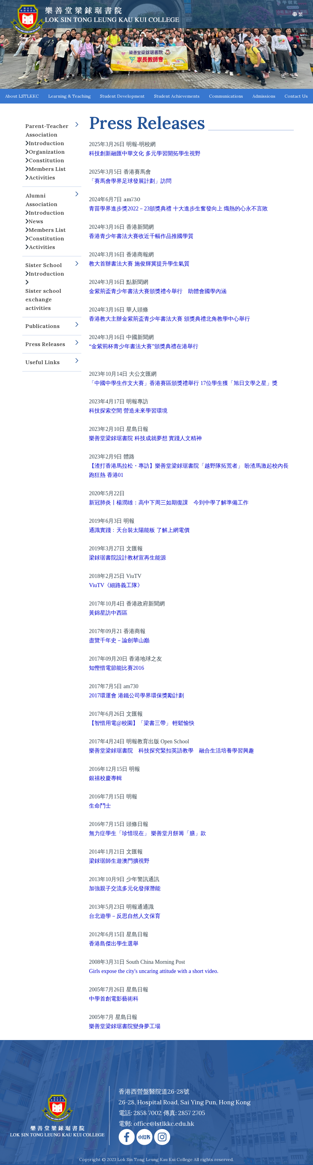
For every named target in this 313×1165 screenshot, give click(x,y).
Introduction (46, 143)
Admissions (263, 96)
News (36, 221)
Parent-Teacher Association (51, 130)
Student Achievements (177, 96)
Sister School (51, 265)
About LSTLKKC (22, 96)
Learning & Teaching (69, 96)
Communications (226, 96)
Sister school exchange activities (43, 299)
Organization (47, 151)
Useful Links (51, 362)
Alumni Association (51, 200)
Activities (42, 177)
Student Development (122, 96)
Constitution (46, 160)
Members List (47, 168)
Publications (51, 326)
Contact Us (296, 96)
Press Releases (51, 344)
